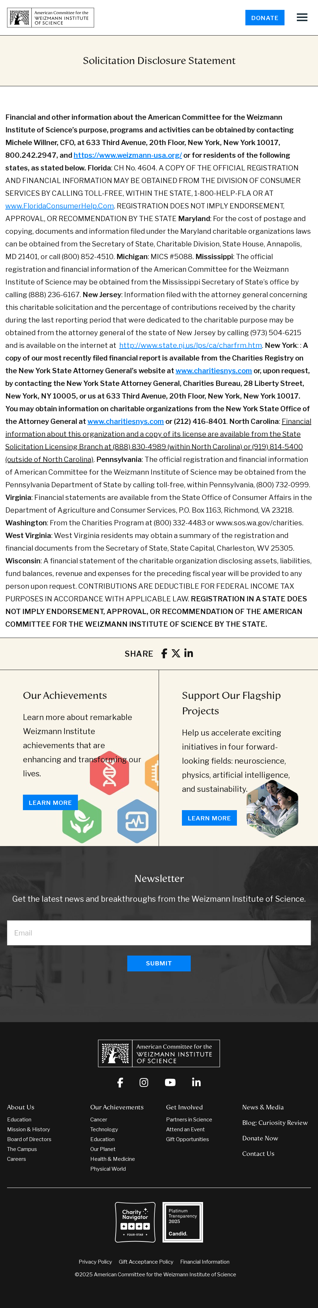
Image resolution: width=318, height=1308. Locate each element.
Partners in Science (189, 1119)
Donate (265, 17)
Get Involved (184, 1107)
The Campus (22, 1149)
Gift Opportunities (187, 1139)
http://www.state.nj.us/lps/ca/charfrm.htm (190, 345)
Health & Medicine (112, 1159)
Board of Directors (29, 1139)
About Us (21, 1107)
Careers (16, 1159)
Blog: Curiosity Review (275, 1122)
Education (19, 1119)
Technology (104, 1129)
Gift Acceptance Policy (146, 1262)
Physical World (108, 1169)
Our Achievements (65, 695)
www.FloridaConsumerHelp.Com (59, 206)
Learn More (50, 802)
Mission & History (28, 1129)
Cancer (98, 1119)
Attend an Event (185, 1129)
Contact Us (258, 1153)
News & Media (263, 1107)
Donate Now (260, 1138)
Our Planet (103, 1149)
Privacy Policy (95, 1262)
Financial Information (205, 1262)
